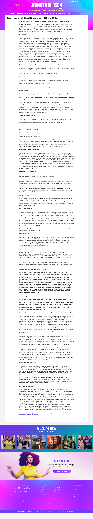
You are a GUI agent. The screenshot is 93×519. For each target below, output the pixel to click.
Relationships (76, 494)
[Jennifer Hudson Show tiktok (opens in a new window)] (70, 1)
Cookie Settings (50, 501)
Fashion (74, 487)
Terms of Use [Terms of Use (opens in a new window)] (27, 501)
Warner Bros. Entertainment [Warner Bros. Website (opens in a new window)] (60, 504)
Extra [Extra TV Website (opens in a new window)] (45, 511)
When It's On (57, 487)
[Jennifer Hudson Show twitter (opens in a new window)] (75, 1)
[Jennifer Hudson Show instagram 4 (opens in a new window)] (54, 442)
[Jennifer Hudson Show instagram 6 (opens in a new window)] (85, 442)
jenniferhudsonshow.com (30, 87)
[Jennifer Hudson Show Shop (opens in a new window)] (77, 13)
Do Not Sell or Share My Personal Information (66, 501)
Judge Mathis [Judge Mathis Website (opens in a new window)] (51, 511)
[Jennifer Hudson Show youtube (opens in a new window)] (78, 1)
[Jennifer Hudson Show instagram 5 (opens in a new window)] (69, 442)
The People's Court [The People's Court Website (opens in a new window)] (59, 511)
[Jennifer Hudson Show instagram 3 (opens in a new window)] (39, 442)
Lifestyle (75, 489)
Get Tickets (62, 471)
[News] (27, 13)
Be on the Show (58, 492)
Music (74, 492)
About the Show (45, 494)
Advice (74, 496)
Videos (42, 492)
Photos (42, 489)
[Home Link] (46, 5)
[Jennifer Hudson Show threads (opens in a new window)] (30, 488)
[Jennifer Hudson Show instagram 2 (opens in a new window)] (23, 442)
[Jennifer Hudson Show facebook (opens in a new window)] (73, 1)
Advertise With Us (42, 501)
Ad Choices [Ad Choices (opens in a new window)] (34, 501)
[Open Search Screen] (81, 13)
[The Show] (19, 13)
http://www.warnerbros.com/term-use (28, 203)
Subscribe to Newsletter (21, 491)
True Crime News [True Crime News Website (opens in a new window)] (69, 511)
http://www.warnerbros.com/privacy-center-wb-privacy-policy (34, 202)
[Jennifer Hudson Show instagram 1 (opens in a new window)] (8, 442)
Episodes (43, 487)
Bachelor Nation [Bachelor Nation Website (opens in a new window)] (38, 511)
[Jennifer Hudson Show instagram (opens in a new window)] (80, 1)
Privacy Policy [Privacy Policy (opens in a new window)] (20, 501)
